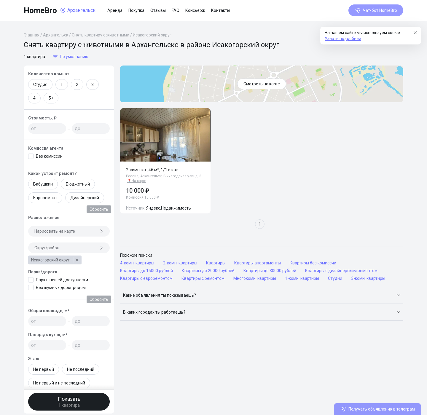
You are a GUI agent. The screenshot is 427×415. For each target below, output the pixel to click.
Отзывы (158, 10)
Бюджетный (78, 184)
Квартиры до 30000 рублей (269, 270)
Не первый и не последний (59, 383)
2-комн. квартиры (180, 263)
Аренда (114, 10)
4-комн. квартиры (137, 263)
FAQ (175, 10)
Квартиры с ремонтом (202, 278)
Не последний (80, 369)
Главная (31, 35)
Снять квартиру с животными (100, 35)
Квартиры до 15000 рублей (146, 270)
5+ (51, 98)
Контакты (220, 10)
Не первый (43, 369)
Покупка (136, 10)
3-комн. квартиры (368, 278)
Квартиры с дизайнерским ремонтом (341, 270)
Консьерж (195, 10)
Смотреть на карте (261, 84)
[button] (261, 295)
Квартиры (215, 263)
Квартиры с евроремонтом (146, 278)
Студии (335, 278)
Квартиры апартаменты (257, 263)
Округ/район (68, 247)
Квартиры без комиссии (313, 263)
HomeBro (40, 10)
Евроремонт (45, 197)
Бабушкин (43, 184)
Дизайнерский (84, 197)
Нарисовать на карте (68, 231)
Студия (40, 84)
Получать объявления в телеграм (377, 409)
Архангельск (55, 35)
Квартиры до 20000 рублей (208, 270)
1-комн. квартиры (302, 278)
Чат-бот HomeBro (376, 10)
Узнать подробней (343, 38)
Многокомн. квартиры (254, 278)
